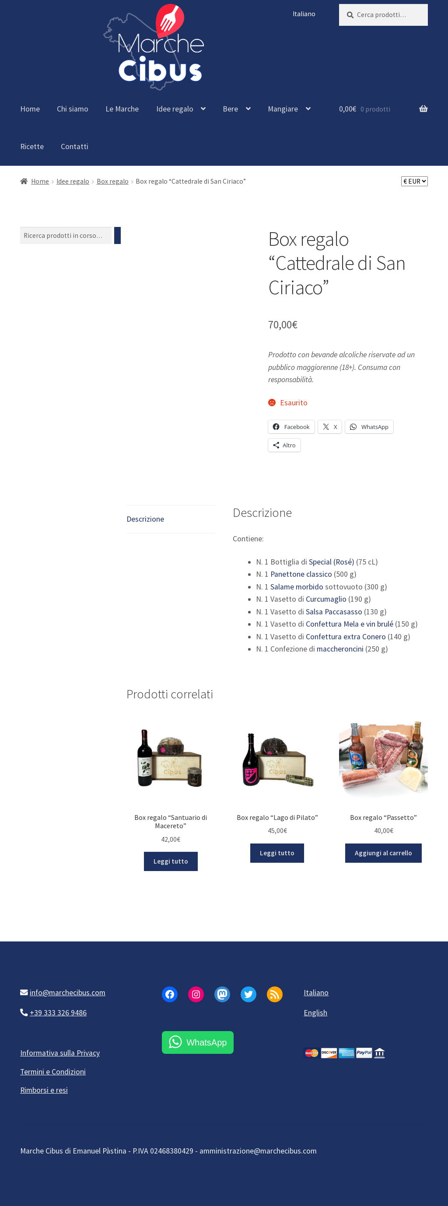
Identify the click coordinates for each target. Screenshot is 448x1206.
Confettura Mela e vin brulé (349, 624)
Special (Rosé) (331, 562)
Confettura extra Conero (346, 636)
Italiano (304, 14)
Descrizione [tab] (145, 519)
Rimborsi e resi (44, 1090)
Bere (230, 109)
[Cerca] (117, 235)
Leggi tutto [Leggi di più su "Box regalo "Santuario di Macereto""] (171, 861)
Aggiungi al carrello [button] (383, 853)
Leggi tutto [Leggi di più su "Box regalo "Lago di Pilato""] (277, 853)
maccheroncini (340, 649)
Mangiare (283, 109)
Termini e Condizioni (53, 1072)
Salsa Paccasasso (334, 612)
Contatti (74, 146)
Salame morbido (296, 587)
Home (30, 109)
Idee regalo (174, 109)
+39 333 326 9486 (58, 1013)
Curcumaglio (326, 599)
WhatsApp (206, 1042)
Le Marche (122, 109)
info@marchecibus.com (67, 992)
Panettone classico (301, 574)
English (315, 1013)
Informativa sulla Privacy (60, 1053)
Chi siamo (72, 109)
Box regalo (113, 181)
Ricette (32, 146)
